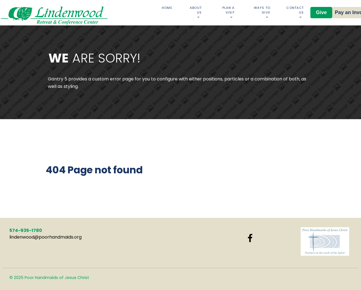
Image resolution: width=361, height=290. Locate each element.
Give (321, 12)
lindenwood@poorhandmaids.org (45, 237)
